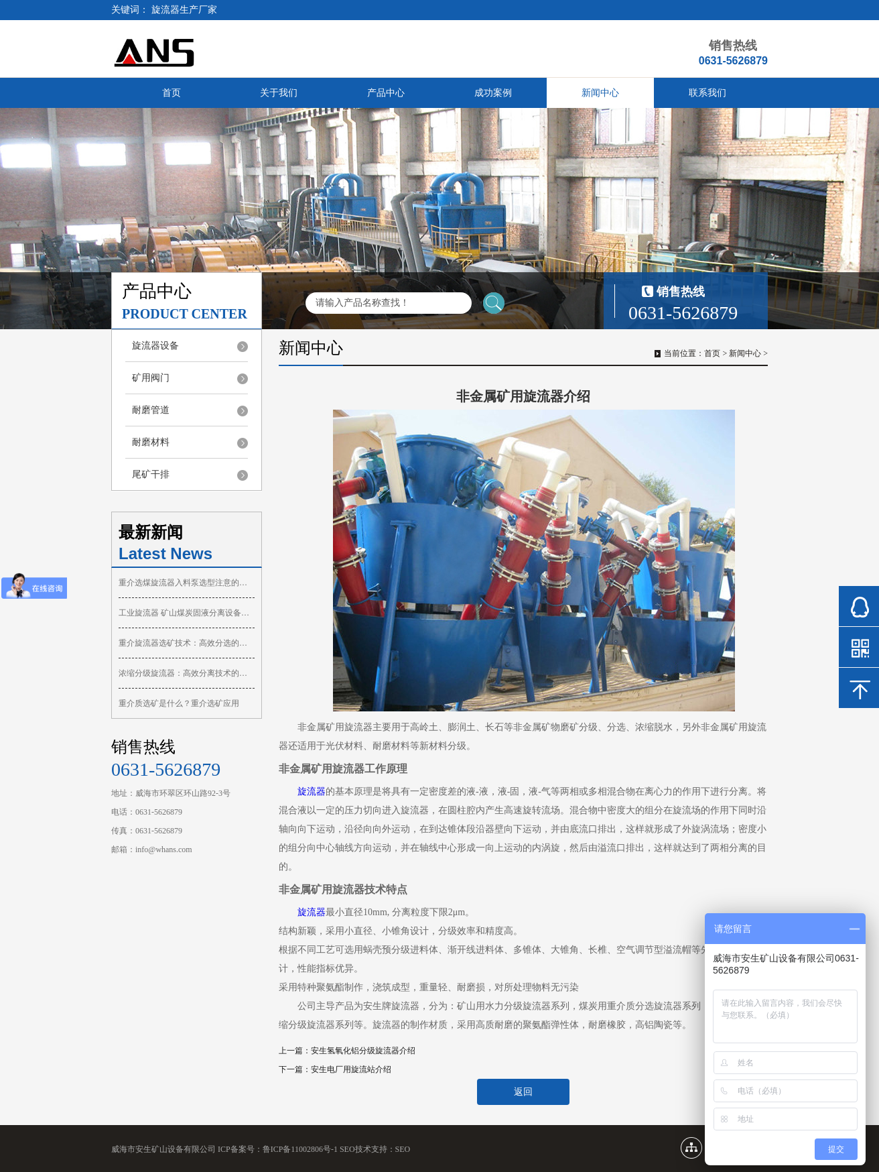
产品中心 (386, 93)
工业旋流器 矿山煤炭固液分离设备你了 (187, 613)
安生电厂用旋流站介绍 (351, 1069)
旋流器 (311, 791)
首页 (171, 93)
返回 (523, 1092)
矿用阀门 (151, 378)
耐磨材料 (151, 442)
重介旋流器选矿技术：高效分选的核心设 (187, 643)
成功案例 (493, 93)
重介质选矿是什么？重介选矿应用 (179, 703)
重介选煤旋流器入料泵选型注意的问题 (187, 582)
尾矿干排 (151, 474)
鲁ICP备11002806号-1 (300, 1149)
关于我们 (278, 93)
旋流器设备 (155, 346)
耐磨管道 (151, 410)
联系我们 (707, 93)
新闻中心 (600, 93)
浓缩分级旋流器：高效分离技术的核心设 (187, 673)
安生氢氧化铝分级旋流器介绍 (363, 1050)
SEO (403, 1149)
